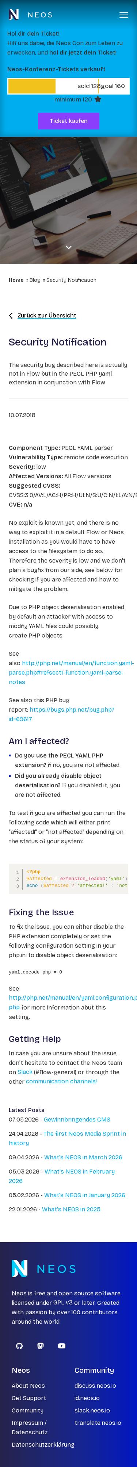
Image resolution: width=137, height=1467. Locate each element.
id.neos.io (87, 1398)
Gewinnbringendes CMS (77, 1119)
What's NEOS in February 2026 (62, 1176)
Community (27, 1410)
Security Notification (71, 280)
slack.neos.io (92, 1410)
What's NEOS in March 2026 (83, 1157)
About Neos (28, 1385)
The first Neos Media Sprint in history (67, 1138)
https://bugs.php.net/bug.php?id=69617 (61, 714)
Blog (35, 280)
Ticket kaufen (69, 120)
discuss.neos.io (95, 1385)
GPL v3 (63, 1302)
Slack (25, 1072)
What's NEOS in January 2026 (84, 1195)
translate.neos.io (98, 1422)
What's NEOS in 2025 (71, 1209)
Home (16, 280)
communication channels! (61, 1081)
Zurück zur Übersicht (42, 315)
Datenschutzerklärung (43, 1444)
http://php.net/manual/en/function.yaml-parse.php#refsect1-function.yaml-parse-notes (71, 672)
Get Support (29, 1398)
